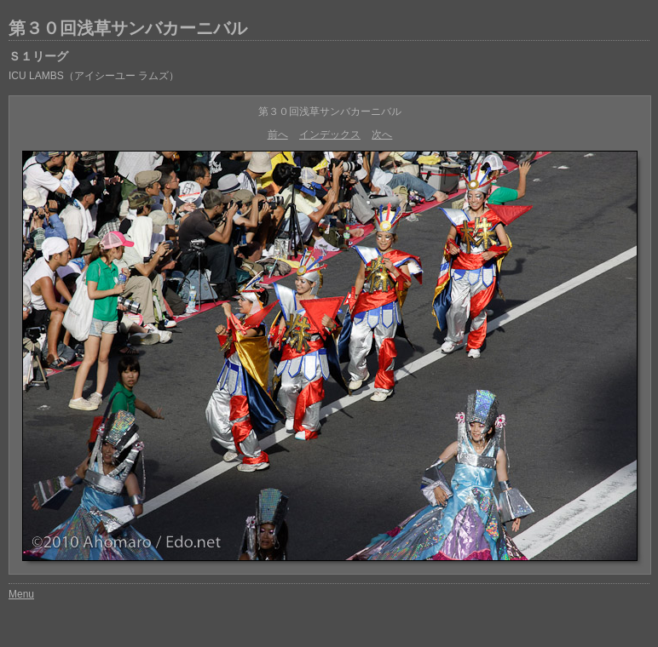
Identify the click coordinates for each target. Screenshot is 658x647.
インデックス (330, 134)
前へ (278, 134)
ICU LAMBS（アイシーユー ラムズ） (94, 76)
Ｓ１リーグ (38, 56)
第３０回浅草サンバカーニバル (128, 28)
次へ (382, 134)
